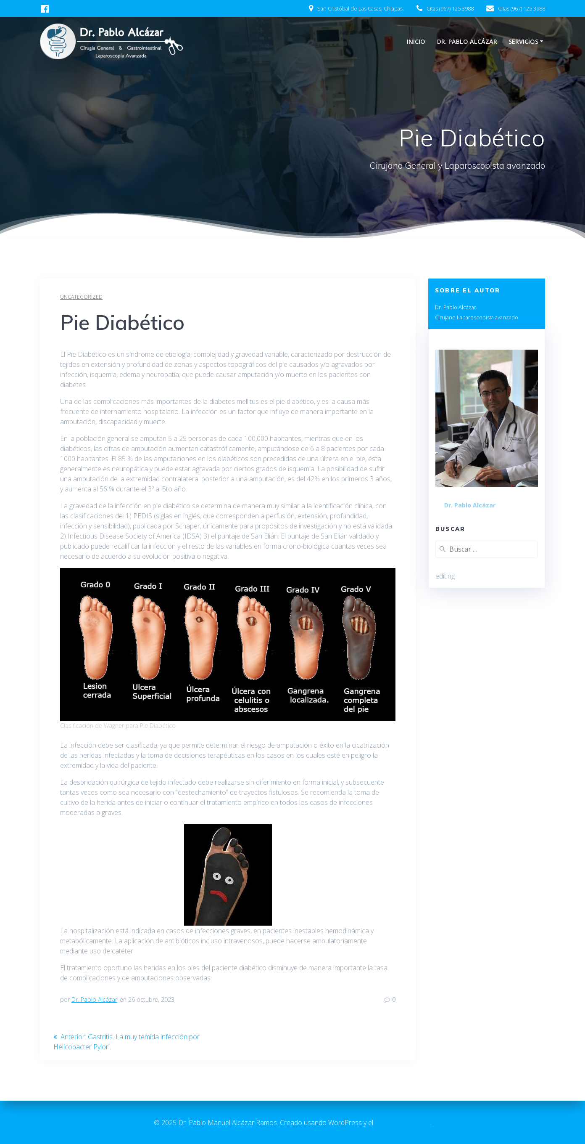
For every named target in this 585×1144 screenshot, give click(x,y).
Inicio (416, 41)
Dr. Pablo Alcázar (467, 41)
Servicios (523, 41)
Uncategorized (81, 296)
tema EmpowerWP (402, 1122)
